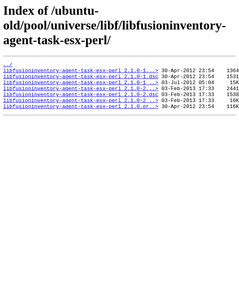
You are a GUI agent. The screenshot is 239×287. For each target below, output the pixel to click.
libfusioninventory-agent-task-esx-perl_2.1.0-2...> (80, 94)
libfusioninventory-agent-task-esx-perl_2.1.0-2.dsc (80, 101)
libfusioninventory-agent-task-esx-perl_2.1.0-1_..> (80, 86)
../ (7, 65)
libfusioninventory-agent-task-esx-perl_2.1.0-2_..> (80, 108)
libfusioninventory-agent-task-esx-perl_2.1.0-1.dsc (80, 79)
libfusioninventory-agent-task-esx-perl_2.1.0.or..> (80, 115)
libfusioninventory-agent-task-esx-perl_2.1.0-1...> (80, 72)
